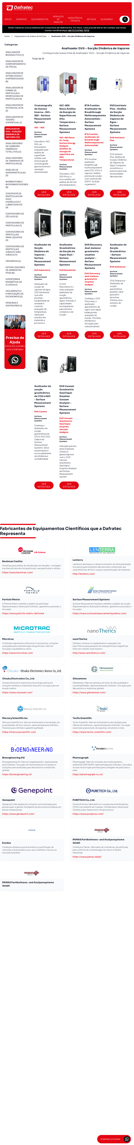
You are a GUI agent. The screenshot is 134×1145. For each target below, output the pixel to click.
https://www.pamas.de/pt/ (87, 856)
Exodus (6, 842)
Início (8, 19)
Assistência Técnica (75, 19)
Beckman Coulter (12, 561)
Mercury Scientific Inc (15, 718)
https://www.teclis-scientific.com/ (92, 732)
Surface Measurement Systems (91, 599)
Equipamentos (39, 19)
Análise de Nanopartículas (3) (16, 173)
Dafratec (21, 19)
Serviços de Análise (58, 19)
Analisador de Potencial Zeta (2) (14, 108)
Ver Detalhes (44, 193)
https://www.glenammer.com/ (89, 692)
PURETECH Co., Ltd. (84, 800)
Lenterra (78, 560)
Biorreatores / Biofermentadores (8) (17, 184)
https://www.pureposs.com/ (88, 813)
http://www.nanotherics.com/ (89, 653)
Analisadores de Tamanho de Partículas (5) (15, 161)
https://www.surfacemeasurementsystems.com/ (99, 613)
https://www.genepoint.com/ (18, 813)
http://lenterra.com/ (84, 573)
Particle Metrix (11, 599)
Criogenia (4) (13, 261)
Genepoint (8, 800)
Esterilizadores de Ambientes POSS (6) (15, 270)
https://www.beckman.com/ (17, 572)
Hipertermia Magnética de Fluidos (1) (14, 282)
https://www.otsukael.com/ (17, 692)
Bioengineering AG (13, 757)
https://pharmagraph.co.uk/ (88, 774)
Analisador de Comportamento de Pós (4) (16, 64)
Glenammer (80, 678)
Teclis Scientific (82, 718)
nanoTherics (80, 639)
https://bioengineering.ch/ (17, 774)
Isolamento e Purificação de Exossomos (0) (15, 294)
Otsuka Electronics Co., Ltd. (18, 678)
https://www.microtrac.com (17, 653)
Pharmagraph (81, 757)
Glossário (107, 19)
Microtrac (8, 639)
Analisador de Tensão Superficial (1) (14, 120)
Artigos (91, 19)
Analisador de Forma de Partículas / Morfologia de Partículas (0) (14, 93)
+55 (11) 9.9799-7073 (78, 30)
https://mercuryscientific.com (19, 732)
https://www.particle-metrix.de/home (23, 613)
